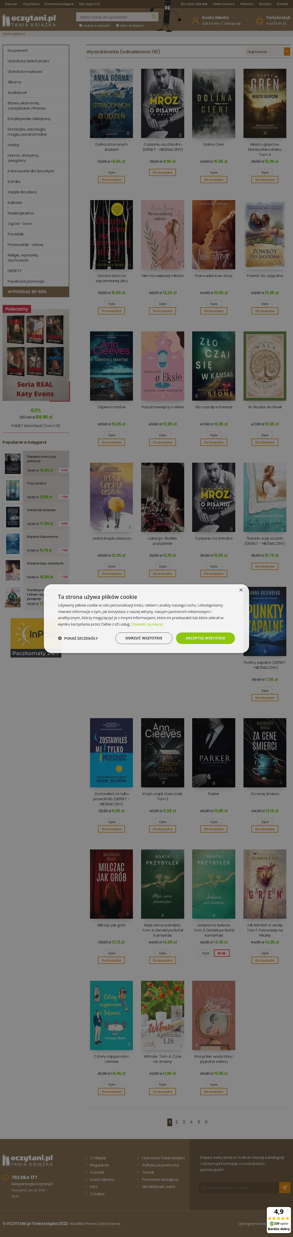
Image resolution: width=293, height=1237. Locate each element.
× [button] (241, 590)
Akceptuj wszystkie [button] (205, 638)
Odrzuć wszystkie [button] (143, 638)
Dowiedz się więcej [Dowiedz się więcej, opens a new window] (146, 624)
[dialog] (146, 618)
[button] (78, 638)
